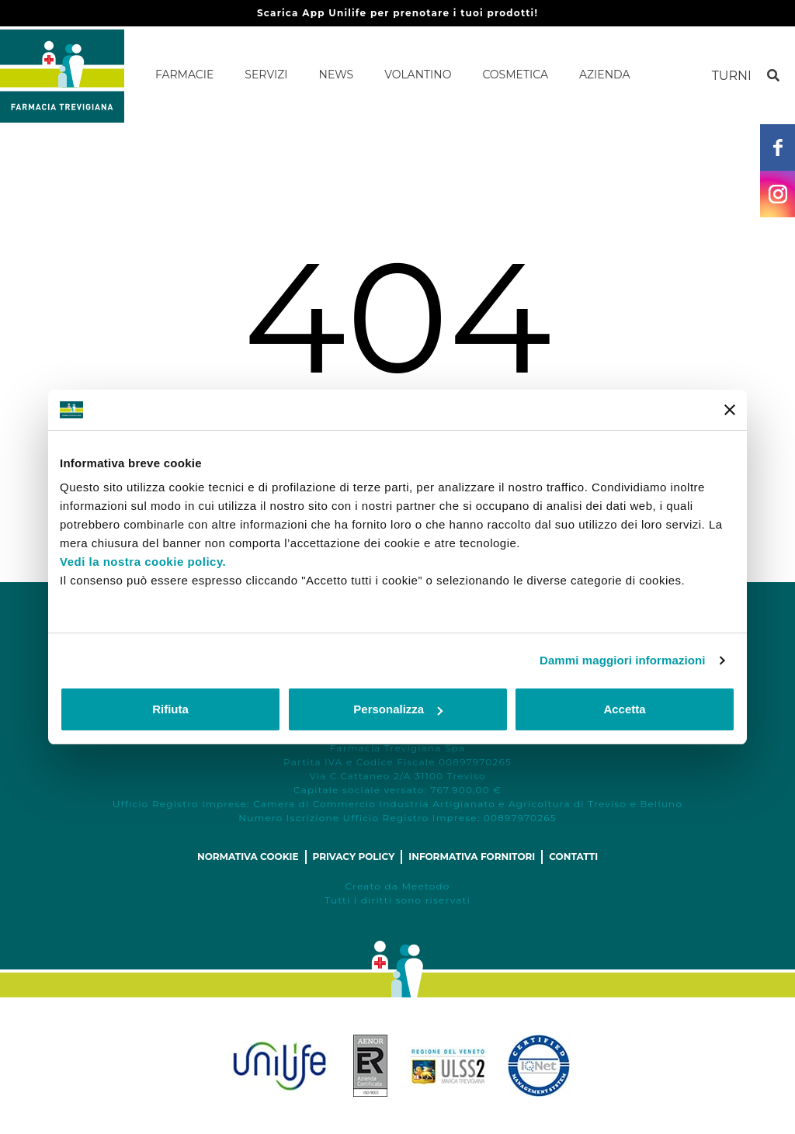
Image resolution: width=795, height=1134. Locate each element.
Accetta (624, 709)
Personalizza (398, 709)
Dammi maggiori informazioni (623, 660)
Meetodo (425, 886)
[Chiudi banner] (729, 409)
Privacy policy (354, 856)
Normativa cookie (248, 856)
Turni (732, 75)
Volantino (417, 74)
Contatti (573, 856)
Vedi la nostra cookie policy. (143, 561)
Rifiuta (170, 709)
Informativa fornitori (471, 856)
